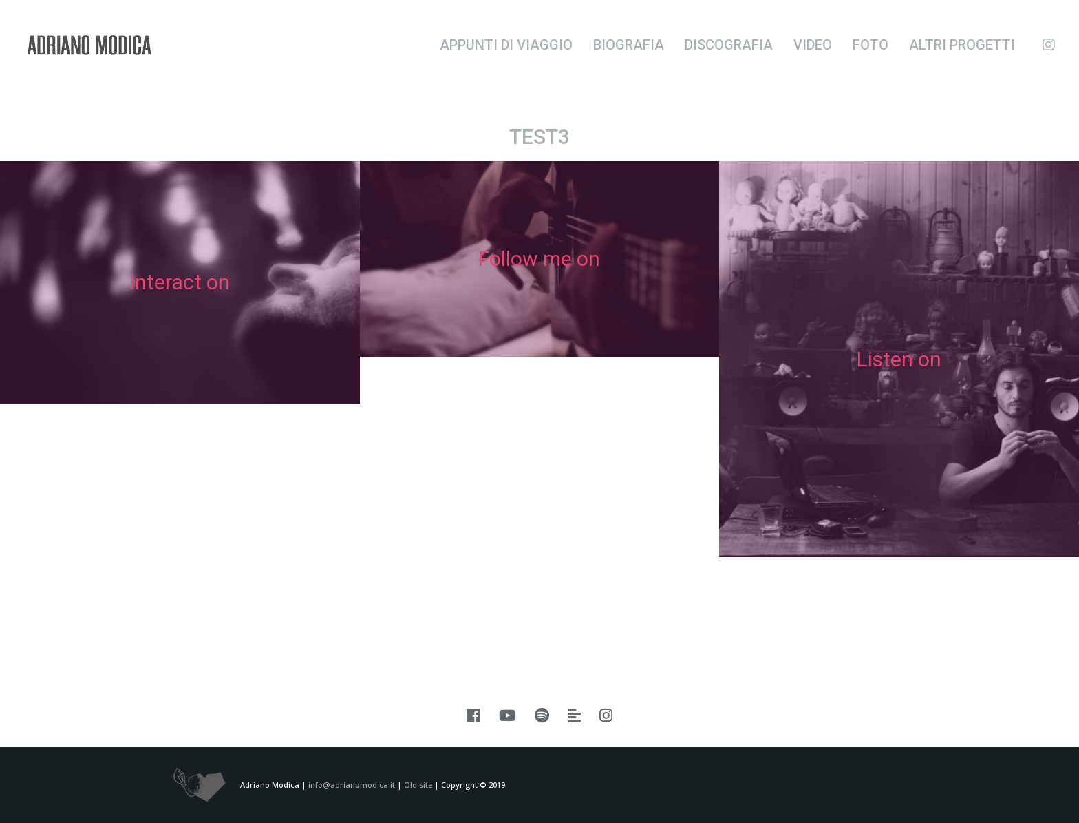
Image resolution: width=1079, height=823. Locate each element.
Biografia (628, 45)
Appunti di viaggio (506, 45)
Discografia (729, 45)
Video (812, 45)
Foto (870, 45)
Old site (418, 785)
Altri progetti (962, 45)
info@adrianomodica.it (351, 785)
